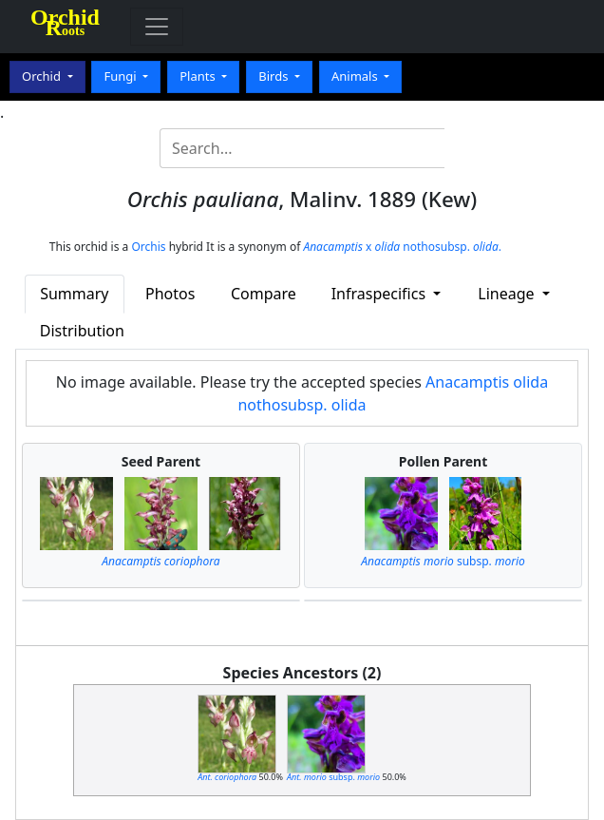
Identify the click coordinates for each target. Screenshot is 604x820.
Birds (275, 76)
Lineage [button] (508, 293)
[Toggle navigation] (156, 27)
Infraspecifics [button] (380, 293)
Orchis (148, 246)
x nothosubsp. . (402, 246)
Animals (356, 76)
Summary (74, 293)
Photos (170, 293)
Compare (263, 293)
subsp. (443, 561)
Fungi (122, 76)
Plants (198, 76)
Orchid (43, 76)
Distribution (82, 330)
